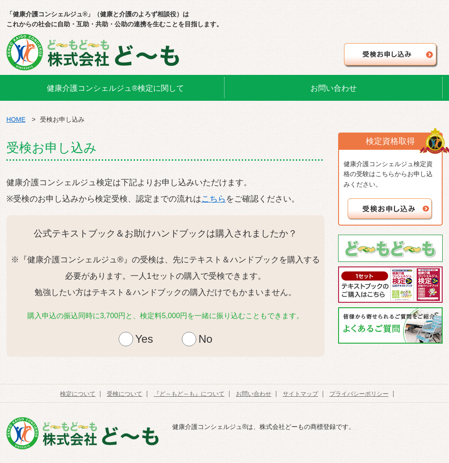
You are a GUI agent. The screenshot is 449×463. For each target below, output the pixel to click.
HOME (15, 119)
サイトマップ (300, 394)
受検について (124, 394)
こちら (213, 198)
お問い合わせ (333, 88)
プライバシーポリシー (359, 394)
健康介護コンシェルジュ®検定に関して (115, 88)
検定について (77, 394)
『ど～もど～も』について (189, 394)
